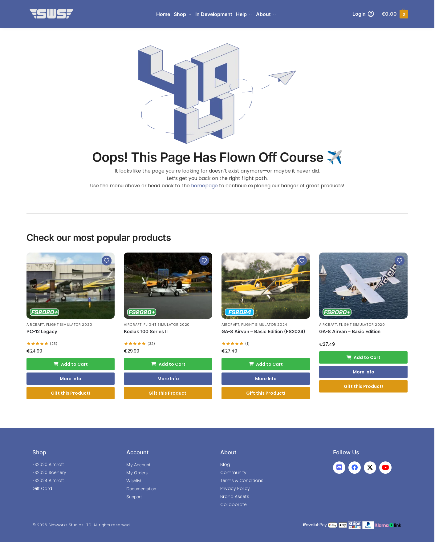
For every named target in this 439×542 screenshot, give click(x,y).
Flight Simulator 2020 (69, 324)
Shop (39, 452)
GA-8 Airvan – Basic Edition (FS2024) (263, 331)
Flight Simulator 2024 (264, 324)
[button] (395, 14)
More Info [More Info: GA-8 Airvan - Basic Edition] (363, 372)
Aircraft (35, 324)
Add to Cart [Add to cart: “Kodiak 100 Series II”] (168, 364)
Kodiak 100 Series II (146, 331)
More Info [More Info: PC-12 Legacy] (70, 379)
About (228, 452)
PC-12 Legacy (41, 331)
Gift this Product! (70, 393)
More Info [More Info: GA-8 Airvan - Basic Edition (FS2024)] (266, 379)
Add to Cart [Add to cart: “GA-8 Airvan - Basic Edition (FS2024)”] (266, 364)
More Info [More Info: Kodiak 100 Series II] (168, 379)
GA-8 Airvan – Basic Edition (349, 331)
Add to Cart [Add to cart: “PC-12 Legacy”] (70, 364)
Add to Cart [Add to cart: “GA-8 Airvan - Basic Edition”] (363, 357)
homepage (204, 185)
